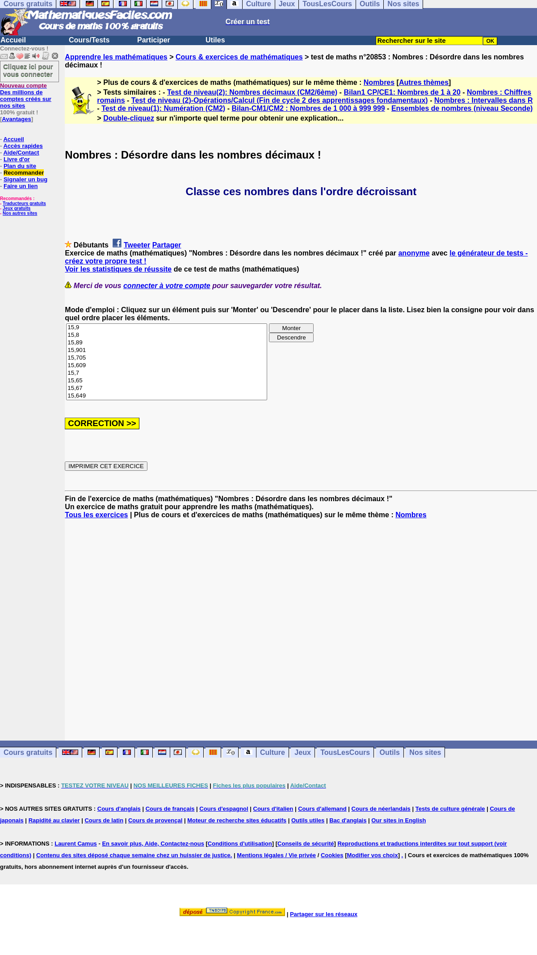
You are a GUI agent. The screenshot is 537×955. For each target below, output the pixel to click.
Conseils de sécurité (305, 843)
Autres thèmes (424, 82)
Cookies (332, 855)
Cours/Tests (89, 40)
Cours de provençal (155, 820)
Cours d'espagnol (223, 808)
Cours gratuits (28, 752)
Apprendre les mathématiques (116, 57)
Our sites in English (398, 820)
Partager (166, 245)
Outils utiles (307, 820)
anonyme (413, 253)
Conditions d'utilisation (240, 843)
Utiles (215, 40)
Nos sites (425, 752)
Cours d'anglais (119, 808)
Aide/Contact (21, 152)
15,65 (167, 381)
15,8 (167, 335)
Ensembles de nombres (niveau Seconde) (462, 108)
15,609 (167, 365)
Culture (272, 752)
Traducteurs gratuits (24, 203)
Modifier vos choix (372, 855)
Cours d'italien (273, 808)
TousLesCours (345, 752)
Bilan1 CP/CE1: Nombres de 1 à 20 (402, 92)
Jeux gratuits (16, 208)
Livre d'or (17, 159)
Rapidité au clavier (54, 820)
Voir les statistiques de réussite (118, 269)
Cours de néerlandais (381, 808)
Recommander (24, 172)
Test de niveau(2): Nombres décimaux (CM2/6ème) (252, 92)
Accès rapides (22, 145)
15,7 (167, 373)
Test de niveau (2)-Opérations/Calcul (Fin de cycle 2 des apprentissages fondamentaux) (279, 100)
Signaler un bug (25, 179)
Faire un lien (21, 186)
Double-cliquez (128, 118)
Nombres (379, 82)
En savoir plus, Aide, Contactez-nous (153, 843)
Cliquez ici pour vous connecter (28, 70)
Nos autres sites (20, 213)
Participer (153, 40)
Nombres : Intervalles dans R (483, 100)
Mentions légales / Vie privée (276, 855)
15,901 (167, 350)
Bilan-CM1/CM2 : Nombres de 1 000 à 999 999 (308, 108)
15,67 (167, 388)
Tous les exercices (96, 515)
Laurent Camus (76, 843)
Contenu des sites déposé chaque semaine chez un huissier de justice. (134, 855)
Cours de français (170, 808)
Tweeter (137, 245)
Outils (390, 752)
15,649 (167, 396)
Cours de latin (103, 820)
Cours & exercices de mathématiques (239, 57)
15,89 (167, 343)
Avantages (16, 119)
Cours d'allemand (322, 808)
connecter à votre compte (166, 285)
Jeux (302, 752)
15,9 (167, 327)
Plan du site (20, 166)
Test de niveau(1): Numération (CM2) (163, 108)
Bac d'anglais (347, 820)
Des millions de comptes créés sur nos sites (25, 95)
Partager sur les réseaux (323, 914)
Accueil (13, 40)
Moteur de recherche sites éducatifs (236, 820)
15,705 (167, 358)
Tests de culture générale (450, 808)
